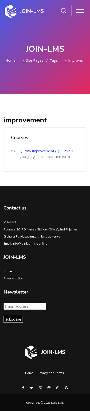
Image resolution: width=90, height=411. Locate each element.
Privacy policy (13, 278)
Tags (54, 60)
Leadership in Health (53, 156)
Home (10, 60)
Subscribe (13, 319)
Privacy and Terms (51, 373)
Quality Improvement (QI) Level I (46, 151)
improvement (77, 60)
